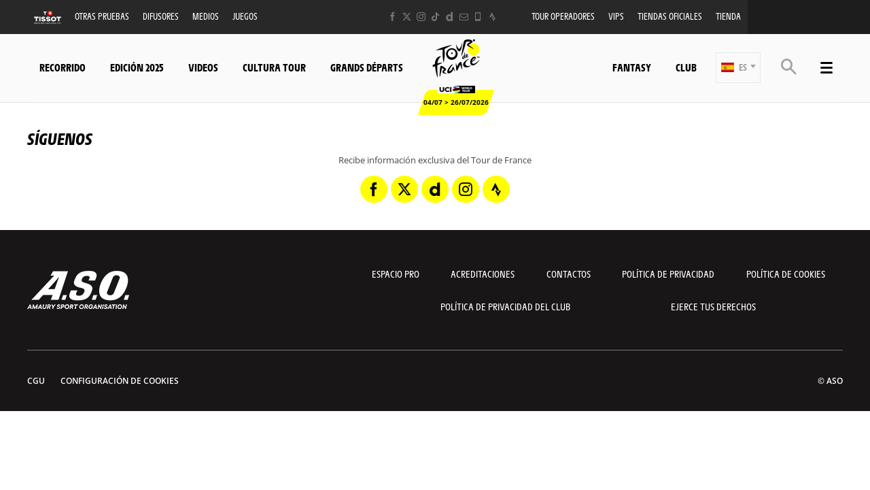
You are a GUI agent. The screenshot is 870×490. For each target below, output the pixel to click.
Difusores (161, 16)
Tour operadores (563, 16)
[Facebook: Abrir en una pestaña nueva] (392, 17)
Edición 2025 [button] (137, 67)
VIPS (616, 16)
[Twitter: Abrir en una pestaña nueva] (407, 17)
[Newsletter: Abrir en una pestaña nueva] (464, 17)
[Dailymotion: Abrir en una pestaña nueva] (449, 17)
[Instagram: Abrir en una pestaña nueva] (421, 17)
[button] (738, 67)
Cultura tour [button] (274, 67)
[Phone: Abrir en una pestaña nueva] (478, 17)
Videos (203, 67)
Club (686, 67)
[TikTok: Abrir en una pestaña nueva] (435, 17)
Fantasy (631, 67)
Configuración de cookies (119, 381)
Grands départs (366, 67)
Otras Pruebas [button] (102, 16)
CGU (36, 381)
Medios (205, 16)
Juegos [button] (245, 16)
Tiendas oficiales (670, 16)
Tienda (728, 16)
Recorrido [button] (62, 67)
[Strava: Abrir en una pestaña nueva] (492, 17)
